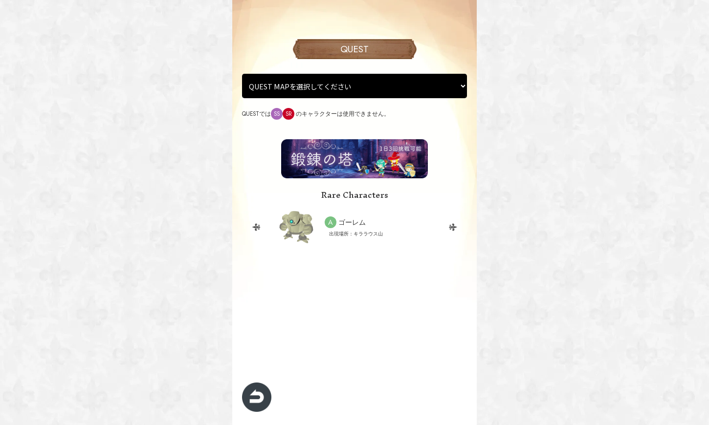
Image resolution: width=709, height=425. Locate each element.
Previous (256, 227)
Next (452, 227)
